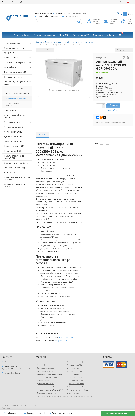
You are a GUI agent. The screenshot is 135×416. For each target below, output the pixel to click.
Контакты (6, 2)
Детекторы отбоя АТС (14, 136)
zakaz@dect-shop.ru (72, 16)
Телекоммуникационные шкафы (17, 82)
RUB (126, 2)
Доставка (24, 2)
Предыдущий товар (44, 50)
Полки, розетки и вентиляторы (12, 104)
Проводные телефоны (44, 35)
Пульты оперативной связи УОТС (14, 157)
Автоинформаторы (13, 132)
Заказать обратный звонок (48, 16)
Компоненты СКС (17, 151)
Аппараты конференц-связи (17, 116)
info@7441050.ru (62, 340)
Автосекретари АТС (13, 127)
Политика (35, 2)
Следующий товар (124, 50)
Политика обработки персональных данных (19, 405)
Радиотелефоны (21, 35)
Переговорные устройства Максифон (17, 178)
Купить (115, 106)
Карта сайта (6, 408)
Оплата (15, 2)
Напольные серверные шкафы (18, 94)
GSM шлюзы (10, 110)
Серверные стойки (13, 77)
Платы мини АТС (81, 35)
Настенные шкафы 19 (14, 89)
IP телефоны (17, 67)
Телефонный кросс (13, 141)
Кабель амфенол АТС (14, 146)
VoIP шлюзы (10, 172)
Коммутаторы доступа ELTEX (15, 185)
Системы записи (17, 122)
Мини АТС (64, 35)
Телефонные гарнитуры (15, 167)
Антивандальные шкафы (16, 98)
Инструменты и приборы (17, 163)
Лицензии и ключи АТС (17, 72)
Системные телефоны (103, 35)
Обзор (42, 135)
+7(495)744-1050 (66, 337)
